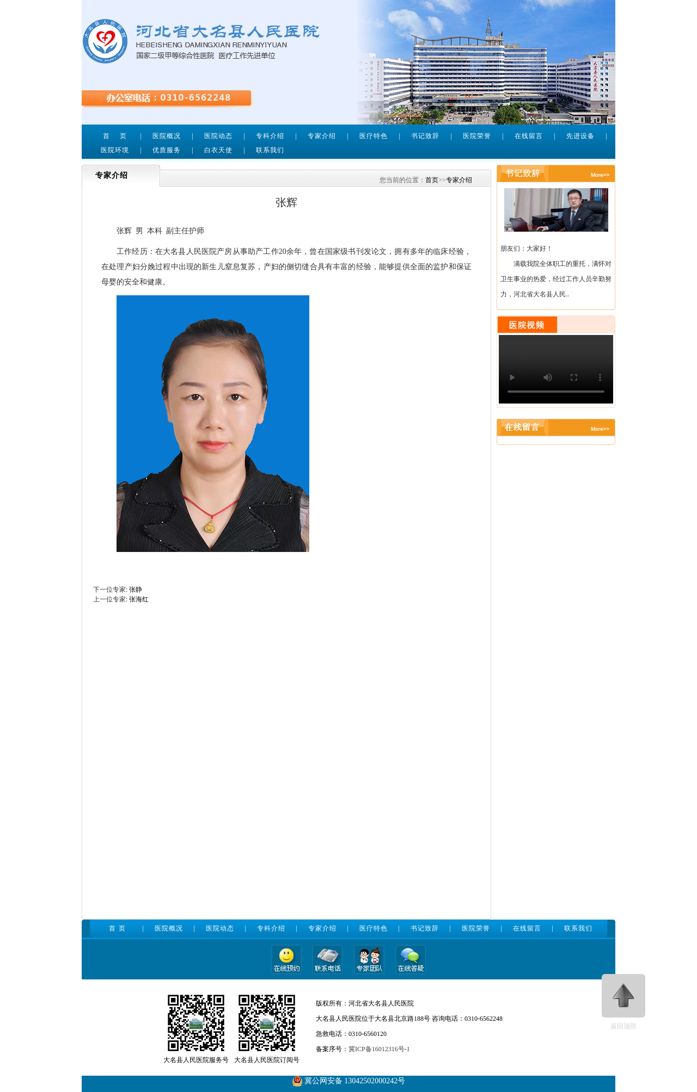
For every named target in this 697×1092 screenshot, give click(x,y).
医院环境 (115, 150)
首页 (431, 180)
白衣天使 (218, 150)
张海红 (139, 599)
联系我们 (270, 150)
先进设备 (580, 136)
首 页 (114, 136)
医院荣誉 (477, 136)
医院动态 (218, 136)
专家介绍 (322, 136)
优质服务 (166, 150)
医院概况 (166, 136)
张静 (135, 589)
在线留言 (529, 136)
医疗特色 (373, 136)
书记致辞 (425, 136)
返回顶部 (623, 1002)
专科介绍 (270, 136)
